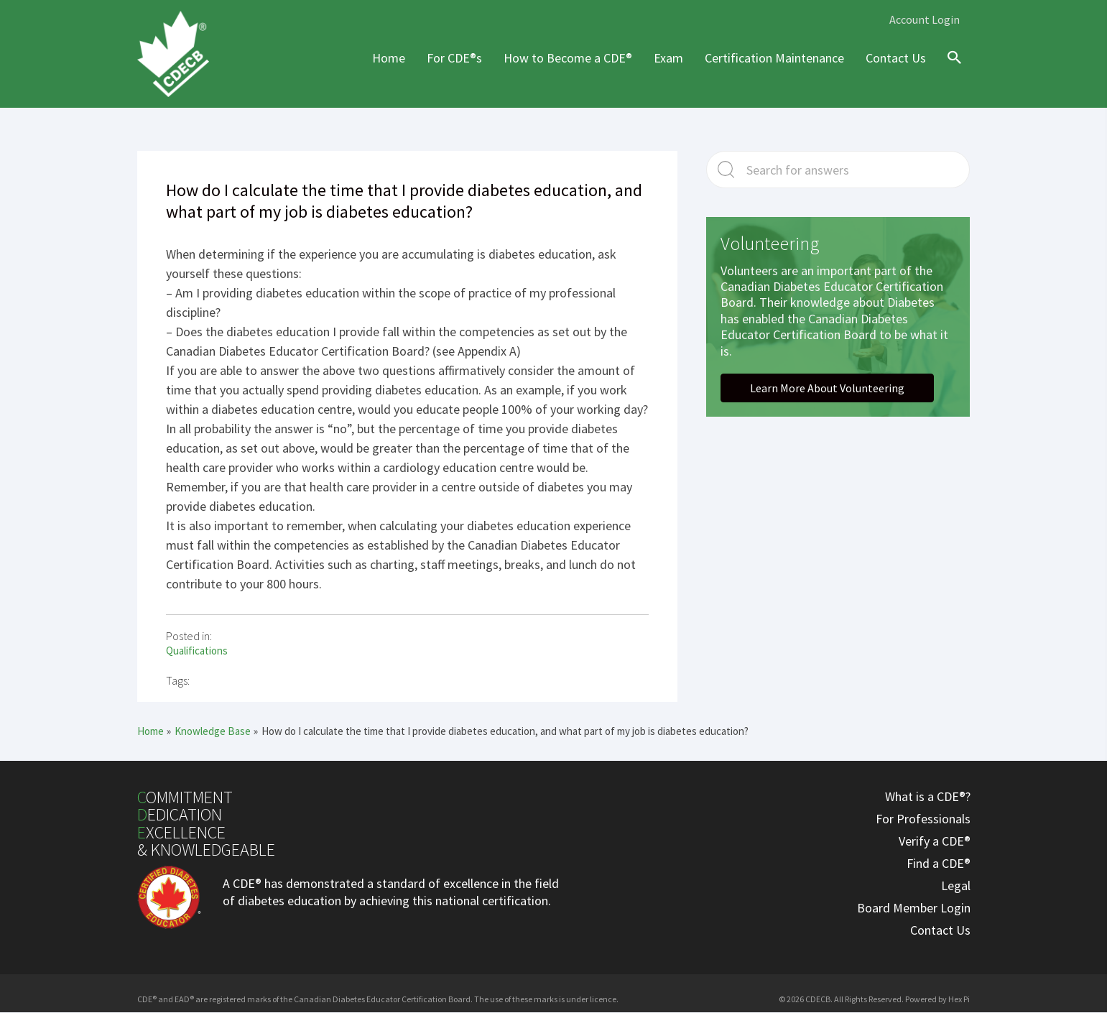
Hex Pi (959, 999)
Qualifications (197, 650)
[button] (827, 388)
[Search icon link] (951, 70)
